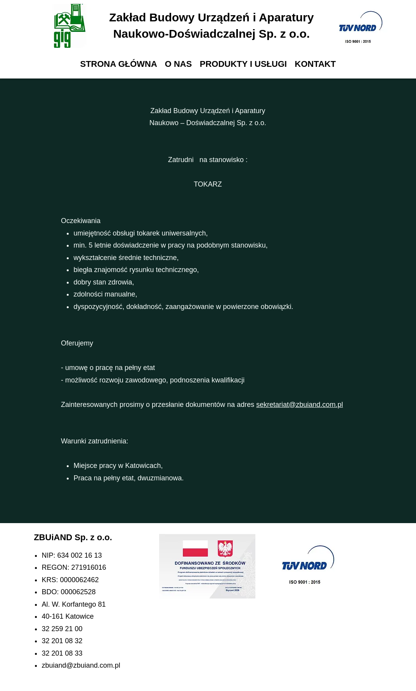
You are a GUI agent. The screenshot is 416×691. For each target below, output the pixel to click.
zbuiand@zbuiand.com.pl (81, 665)
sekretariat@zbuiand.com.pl (299, 404)
